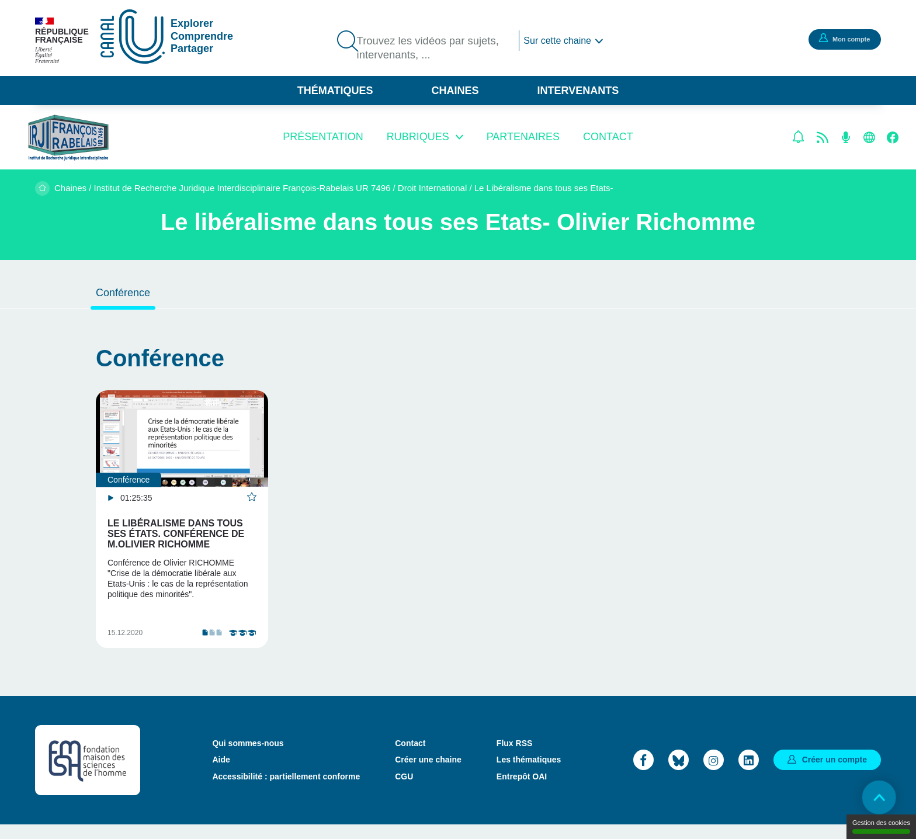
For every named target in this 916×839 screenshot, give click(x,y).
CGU (404, 790)
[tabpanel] (182, 526)
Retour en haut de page (875, 798)
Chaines (454, 90)
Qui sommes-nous (247, 757)
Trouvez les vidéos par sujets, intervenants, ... (433, 48)
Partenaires (523, 137)
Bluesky (678, 774)
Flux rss (822, 137)
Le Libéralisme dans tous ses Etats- (543, 188)
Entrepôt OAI (522, 790)
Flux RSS (514, 757)
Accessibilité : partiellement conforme (286, 790)
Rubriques (418, 137)
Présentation (323, 137)
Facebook (892, 137)
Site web (869, 137)
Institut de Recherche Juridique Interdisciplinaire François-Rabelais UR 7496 (242, 188)
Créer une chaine (428, 774)
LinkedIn (748, 774)
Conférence (123, 293)
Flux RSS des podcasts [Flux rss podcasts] (846, 137)
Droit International (432, 188)
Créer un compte (834, 773)
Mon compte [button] (843, 38)
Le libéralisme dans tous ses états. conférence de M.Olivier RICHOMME (175, 533)
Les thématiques (529, 774)
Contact (608, 137)
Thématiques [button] (335, 90)
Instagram (713, 774)
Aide (221, 774)
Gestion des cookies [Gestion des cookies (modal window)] (881, 826)
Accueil (42, 188)
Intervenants (578, 90)
